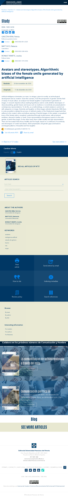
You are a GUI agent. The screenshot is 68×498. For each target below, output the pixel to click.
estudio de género (10, 240)
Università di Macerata (12, 217)
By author (8, 315)
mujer (7, 248)
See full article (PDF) (11, 132)
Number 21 (11, 10)
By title (7, 318)
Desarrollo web (56, 467)
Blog (34, 419)
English (19, 152)
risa (6, 245)
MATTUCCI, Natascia (9, 46)
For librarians (9, 334)
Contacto (12, 467)
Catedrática (5, 48)
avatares (7, 234)
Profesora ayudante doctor (9, 39)
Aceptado (7, 90)
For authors (8, 332)
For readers (8, 329)
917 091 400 (34, 457)
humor (7, 243)
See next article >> (59, 142)
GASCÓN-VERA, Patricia (11, 37)
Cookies (46, 467)
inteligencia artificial (11, 237)
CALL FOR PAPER (28, 405)
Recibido (7, 83)
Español (6, 152)
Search (9, 195)
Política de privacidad (34, 467)
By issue (7, 312)
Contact (7, 42)
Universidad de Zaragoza (13, 212)
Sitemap (4, 467)
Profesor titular (6, 58)
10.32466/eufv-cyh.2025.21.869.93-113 (17, 129)
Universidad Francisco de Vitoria (34, 460)
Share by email (28, 132)
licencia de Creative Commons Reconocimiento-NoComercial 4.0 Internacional (41, 486)
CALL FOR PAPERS (29, 369)
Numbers (4, 10)
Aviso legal (21, 467)
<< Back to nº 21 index (10, 142)
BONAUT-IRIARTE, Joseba (12, 56)
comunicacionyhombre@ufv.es (34, 459)
